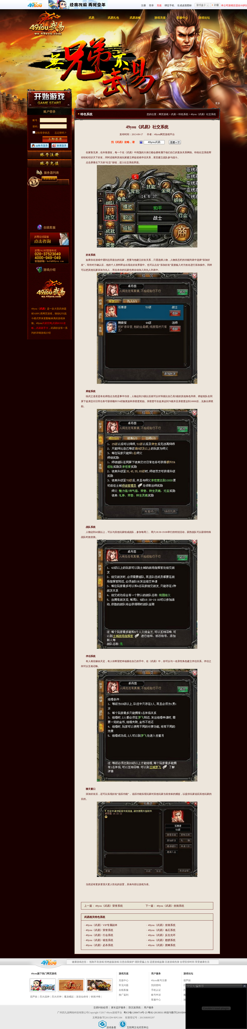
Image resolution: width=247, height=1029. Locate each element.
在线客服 (123, 990)
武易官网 (47, 323)
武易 (91, 17)
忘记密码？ (61, 132)
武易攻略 (135, 17)
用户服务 (149, 1007)
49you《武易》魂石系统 (161, 930)
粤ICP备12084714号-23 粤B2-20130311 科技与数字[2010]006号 (156, 1012)
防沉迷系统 (135, 1007)
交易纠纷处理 (100, 1007)
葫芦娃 (33, 996)
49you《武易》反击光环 (161, 935)
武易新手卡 (42, 328)
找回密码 (156, 985)
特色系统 (183, 114)
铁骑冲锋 (95, 996)
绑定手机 (169, 5)
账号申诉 (156, 994)
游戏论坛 (204, 17)
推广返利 (123, 994)
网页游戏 (163, 114)
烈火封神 (56, 996)
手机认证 (156, 990)
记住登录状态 (41, 132)
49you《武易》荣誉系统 (109, 905)
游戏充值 (160, 17)
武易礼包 (113, 17)
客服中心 (182, 17)
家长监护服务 (118, 1007)
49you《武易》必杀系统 (99, 945)
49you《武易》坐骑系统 (170, 905)
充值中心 (123, 980)
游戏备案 (107, 1027)
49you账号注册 (159, 980)
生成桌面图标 (184, 5)
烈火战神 (44, 996)
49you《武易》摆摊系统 (161, 945)
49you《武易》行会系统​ (99, 935)
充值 (159, 5)
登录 (151, 5)
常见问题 (123, 985)
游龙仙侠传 (82, 996)
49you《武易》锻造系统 (99, 940)
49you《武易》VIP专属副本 (101, 925)
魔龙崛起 (69, 996)
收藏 (215, 5)
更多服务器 (49, 178)
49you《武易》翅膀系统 (161, 940)
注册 (143, 5)
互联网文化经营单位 (134, 1027)
